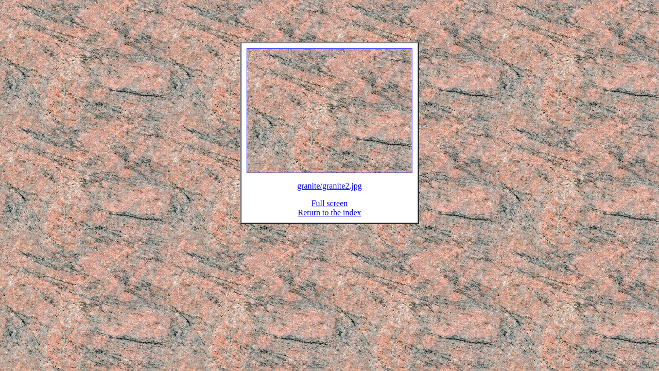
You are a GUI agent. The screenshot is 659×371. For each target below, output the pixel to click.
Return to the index (329, 218)
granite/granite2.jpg (329, 192)
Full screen (329, 209)
